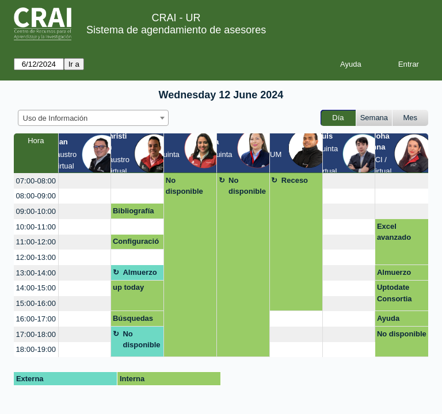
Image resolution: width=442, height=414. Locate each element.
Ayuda (350, 64)
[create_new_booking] (85, 181)
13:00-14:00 (36, 273)
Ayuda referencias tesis (397, 320)
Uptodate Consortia (394, 293)
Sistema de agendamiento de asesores (176, 30)
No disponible (184, 186)
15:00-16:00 (36, 303)
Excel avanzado (394, 232)
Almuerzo (140, 272)
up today (128, 287)
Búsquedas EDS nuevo (133, 320)
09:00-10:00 (36, 211)
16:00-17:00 (36, 319)
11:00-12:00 (36, 241)
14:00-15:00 (36, 287)
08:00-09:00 (36, 195)
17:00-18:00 (36, 334)
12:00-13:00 (36, 257)
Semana (374, 117)
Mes (410, 117)
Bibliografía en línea (133, 212)
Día (338, 117)
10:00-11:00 (36, 227)
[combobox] (93, 118)
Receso (294, 180)
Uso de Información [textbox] (55, 118)
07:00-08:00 (36, 181)
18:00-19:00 (36, 349)
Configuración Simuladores (136, 243)
